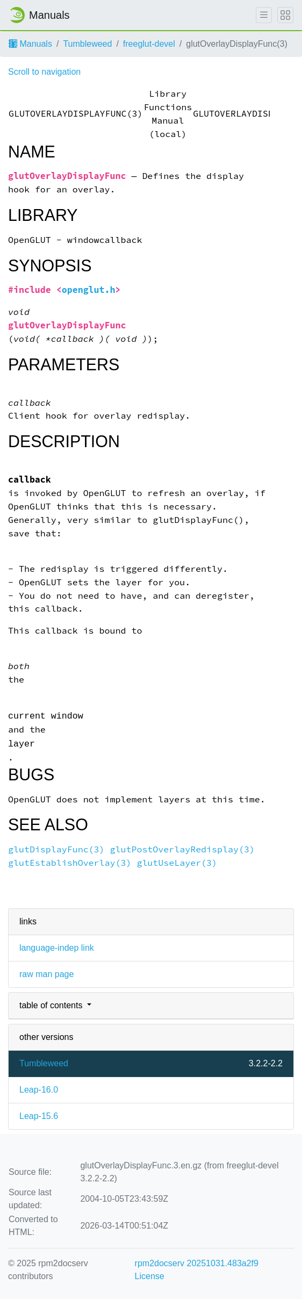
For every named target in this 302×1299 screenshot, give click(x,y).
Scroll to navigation (44, 71)
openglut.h (89, 290)
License (149, 1276)
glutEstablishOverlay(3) (69, 863)
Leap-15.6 (38, 1116)
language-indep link (56, 947)
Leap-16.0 (38, 1089)
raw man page (46, 974)
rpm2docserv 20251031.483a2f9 (196, 1263)
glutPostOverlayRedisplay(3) (182, 849)
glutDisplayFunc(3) (56, 849)
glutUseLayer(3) (176, 863)
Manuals (30, 43)
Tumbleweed (87, 43)
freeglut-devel (149, 43)
